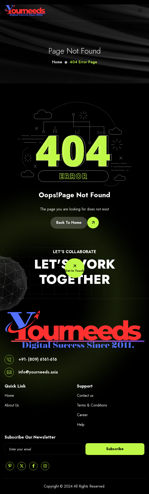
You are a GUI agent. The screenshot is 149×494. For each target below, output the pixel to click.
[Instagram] (45, 466)
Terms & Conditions (92, 405)
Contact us (85, 395)
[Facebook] (33, 466)
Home (9, 395)
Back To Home (69, 222)
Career (82, 415)
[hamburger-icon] (140, 10)
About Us (12, 405)
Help (81, 424)
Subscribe (115, 449)
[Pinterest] (10, 466)
